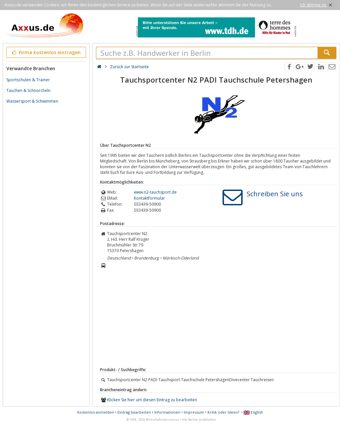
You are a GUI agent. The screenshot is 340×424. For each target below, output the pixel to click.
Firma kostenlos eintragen (46, 52)
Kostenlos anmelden (95, 412)
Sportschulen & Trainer (28, 80)
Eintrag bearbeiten (134, 412)
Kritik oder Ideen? (223, 412)
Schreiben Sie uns (275, 193)
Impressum (194, 412)
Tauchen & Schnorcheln (28, 90)
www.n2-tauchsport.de (155, 192)
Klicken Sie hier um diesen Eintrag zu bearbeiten (152, 400)
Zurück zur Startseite (129, 67)
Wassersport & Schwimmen (32, 101)
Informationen (167, 412)
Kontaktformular (149, 198)
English (253, 412)
